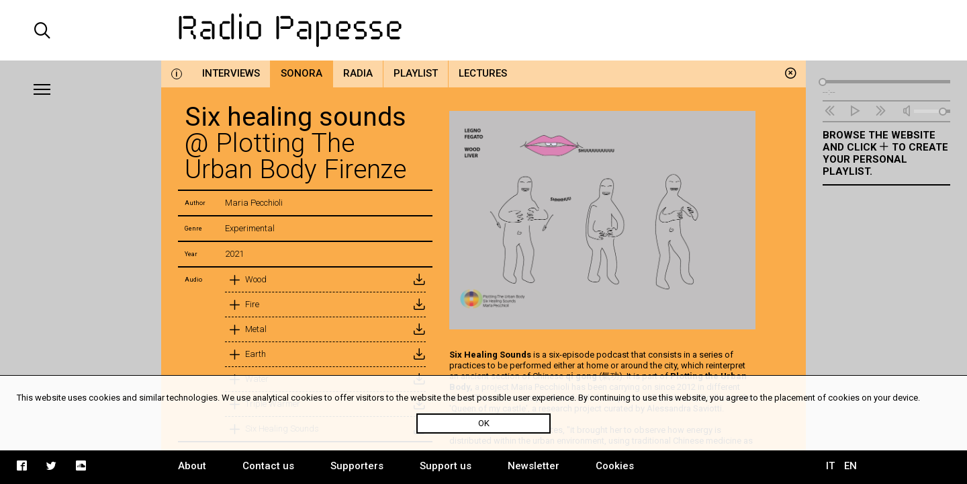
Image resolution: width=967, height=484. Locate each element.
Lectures (483, 73)
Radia (358, 73)
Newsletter (533, 466)
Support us (445, 466)
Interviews (231, 73)
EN (850, 466)
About (192, 466)
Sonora (301, 73)
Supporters (356, 466)
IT (830, 466)
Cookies (615, 466)
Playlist (416, 73)
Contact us (268, 466)
